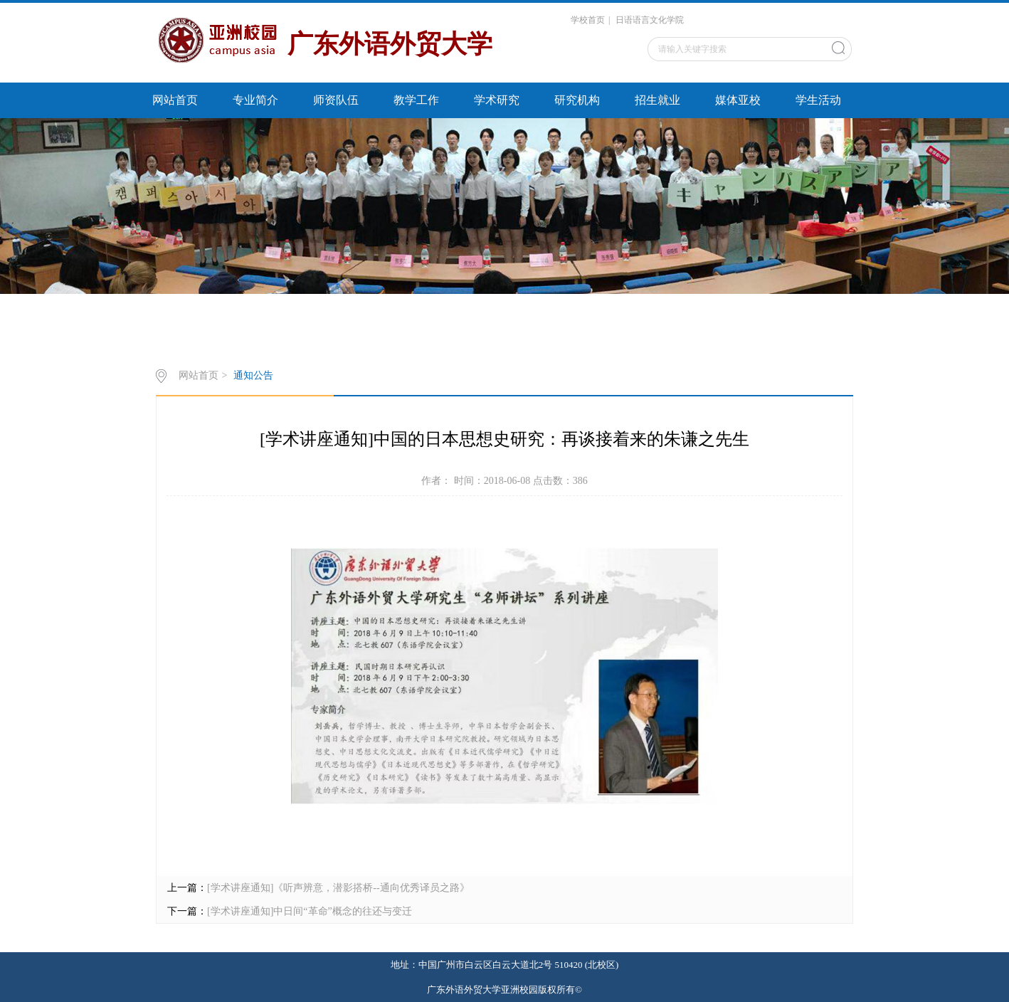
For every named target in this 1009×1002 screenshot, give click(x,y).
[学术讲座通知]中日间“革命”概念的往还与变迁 (309, 911)
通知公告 (253, 375)
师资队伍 (336, 100)
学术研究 (496, 100)
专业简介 (255, 100)
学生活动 (818, 100)
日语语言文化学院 (650, 20)
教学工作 (416, 100)
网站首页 (175, 100)
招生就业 (657, 100)
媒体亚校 (738, 100)
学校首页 (588, 20)
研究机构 (577, 100)
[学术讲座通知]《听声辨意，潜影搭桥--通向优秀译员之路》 (338, 887)
